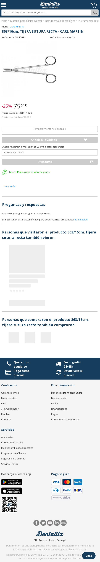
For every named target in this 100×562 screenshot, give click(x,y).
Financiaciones (59, 408)
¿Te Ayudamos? (10, 408)
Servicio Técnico (10, 464)
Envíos (54, 403)
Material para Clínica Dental (26, 20)
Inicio (4, 20)
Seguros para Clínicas (13, 458)
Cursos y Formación (12, 442)
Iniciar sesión (80, 219)
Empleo (5, 414)
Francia (43, 540)
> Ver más (9, 186)
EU (35, 540)
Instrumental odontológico (60, 20)
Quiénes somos (10, 392)
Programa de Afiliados (13, 453)
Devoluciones (58, 398)
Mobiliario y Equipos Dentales (17, 447)
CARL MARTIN (17, 26)
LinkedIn (57, 523)
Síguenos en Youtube (50, 523)
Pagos (54, 414)
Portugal (61, 540)
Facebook (36, 523)
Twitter (43, 523)
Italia (51, 540)
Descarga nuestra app (16, 474)
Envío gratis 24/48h (72, 364)
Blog (3, 403)
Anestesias (7, 437)
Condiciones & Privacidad (65, 419)
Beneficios (66, 392)
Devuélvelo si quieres (73, 373)
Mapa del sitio (8, 398)
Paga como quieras (22, 373)
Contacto (6, 419)
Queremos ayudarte (21, 364)
